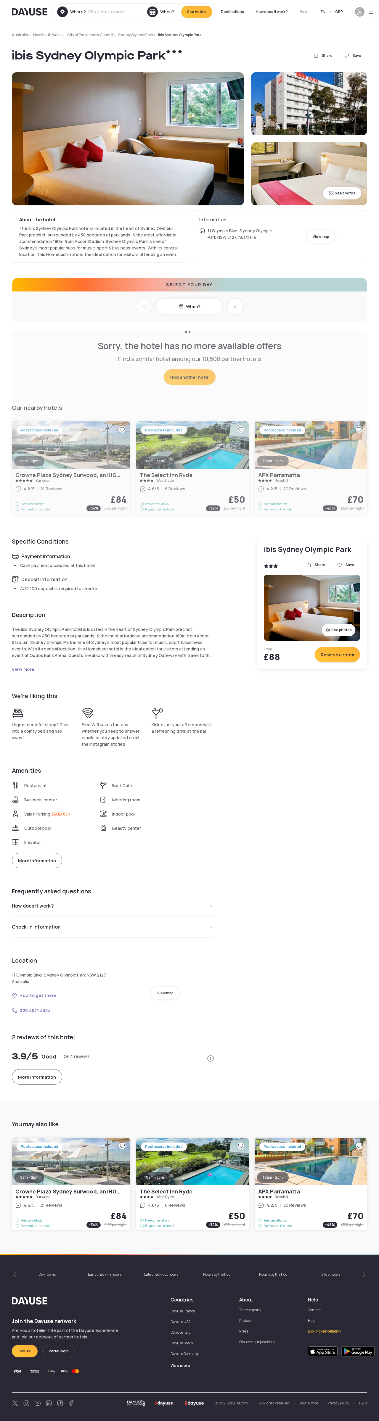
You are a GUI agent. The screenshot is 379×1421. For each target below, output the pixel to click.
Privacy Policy (338, 1403)
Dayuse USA (181, 1321)
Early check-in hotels (104, 1274)
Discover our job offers (256, 1341)
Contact (314, 1309)
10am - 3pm (154, 1177)
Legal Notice (308, 1403)
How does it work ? (272, 11)
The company (250, 1309)
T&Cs (363, 1403)
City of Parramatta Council (90, 34)
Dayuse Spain (182, 1343)
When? (189, 306)
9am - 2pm (29, 1177)
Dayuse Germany (185, 1353)
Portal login (59, 1351)
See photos (342, 193)
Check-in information (113, 927)
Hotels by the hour (217, 1274)
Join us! (25, 1351)
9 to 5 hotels (330, 1274)
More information (37, 861)
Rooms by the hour (274, 1274)
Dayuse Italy (180, 1332)
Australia (20, 34)
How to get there (34, 995)
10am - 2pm (273, 1177)
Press (243, 1331)
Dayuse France (183, 1311)
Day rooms (47, 1274)
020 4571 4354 (31, 1010)
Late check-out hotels (161, 1274)
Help (304, 11)
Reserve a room (337, 655)
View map (321, 236)
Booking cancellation (324, 1331)
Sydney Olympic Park (135, 34)
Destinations (232, 11)
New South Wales (47, 34)
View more (26, 669)
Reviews (245, 1320)
